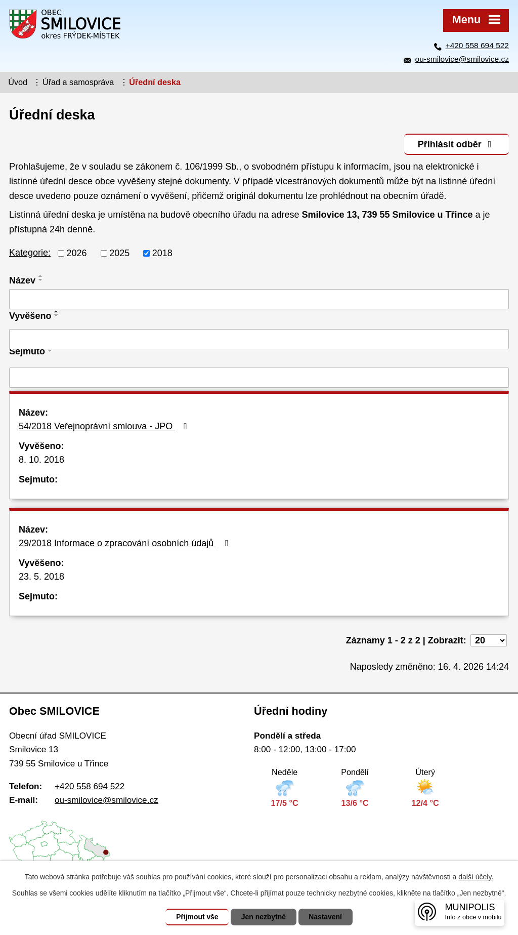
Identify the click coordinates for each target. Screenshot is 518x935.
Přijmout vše (197, 917)
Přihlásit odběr (456, 144)
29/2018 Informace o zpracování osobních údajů (125, 543)
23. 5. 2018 (41, 577)
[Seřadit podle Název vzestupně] (41, 276)
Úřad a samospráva (78, 82)
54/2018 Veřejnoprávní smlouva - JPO (105, 426)
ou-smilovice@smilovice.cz (462, 59)
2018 (162, 253)
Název (22, 280)
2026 (77, 253)
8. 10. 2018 (41, 460)
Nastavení (325, 917)
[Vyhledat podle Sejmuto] (259, 378)
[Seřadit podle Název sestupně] (41, 280)
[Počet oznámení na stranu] (488, 640)
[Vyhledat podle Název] (259, 299)
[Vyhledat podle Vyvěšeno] (259, 339)
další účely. (475, 877)
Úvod (17, 82)
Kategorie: (30, 253)
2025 (119, 253)
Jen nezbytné (263, 917)
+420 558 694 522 (477, 45)
